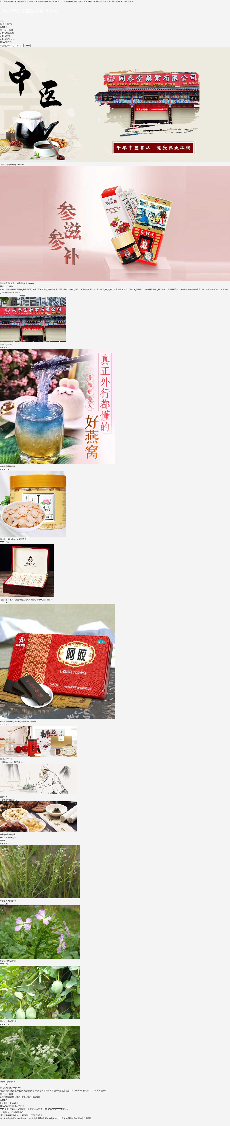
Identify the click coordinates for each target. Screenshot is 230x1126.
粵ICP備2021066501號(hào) (56, 1109)
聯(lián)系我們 (6, 42)
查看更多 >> (5, 348)
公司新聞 (3, 1103)
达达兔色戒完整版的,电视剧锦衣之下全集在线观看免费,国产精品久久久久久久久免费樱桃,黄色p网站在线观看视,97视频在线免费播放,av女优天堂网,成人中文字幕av (66, 1)
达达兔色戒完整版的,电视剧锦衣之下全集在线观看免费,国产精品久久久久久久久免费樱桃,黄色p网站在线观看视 (45, 1118)
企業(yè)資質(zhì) (7, 39)
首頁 (2, 21)
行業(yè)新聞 (13, 1103)
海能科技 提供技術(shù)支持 (13, 1112)
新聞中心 (3, 27)
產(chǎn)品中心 (6, 24)
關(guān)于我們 (6, 30)
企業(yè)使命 (5, 36)
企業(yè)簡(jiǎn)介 (7, 33)
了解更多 (22, 296)
